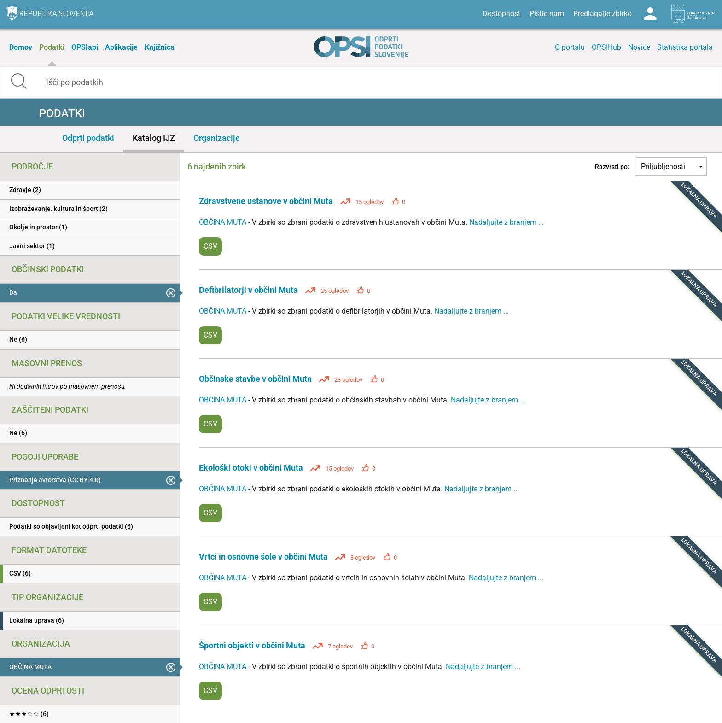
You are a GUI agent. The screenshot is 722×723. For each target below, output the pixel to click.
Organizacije (216, 138)
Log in (650, 14)
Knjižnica (160, 47)
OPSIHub (606, 47)
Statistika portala (685, 47)
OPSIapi (84, 47)
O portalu (570, 47)
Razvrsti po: (612, 166)
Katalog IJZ (154, 138)
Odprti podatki (88, 138)
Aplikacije (121, 47)
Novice (639, 47)
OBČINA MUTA (223, 222)
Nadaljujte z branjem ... (506, 222)
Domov (20, 47)
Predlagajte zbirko (602, 13)
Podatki (51, 47)
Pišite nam (547, 13)
